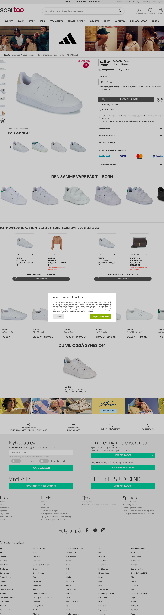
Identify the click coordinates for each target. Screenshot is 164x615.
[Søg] (120, 11)
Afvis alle (58, 317)
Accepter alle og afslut (100, 317)
